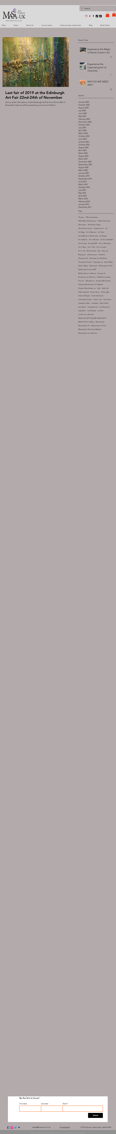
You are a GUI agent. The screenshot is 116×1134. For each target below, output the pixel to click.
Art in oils (81, 251)
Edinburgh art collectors (87, 273)
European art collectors (87, 277)
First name (23, 1104)
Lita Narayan (91, 310)
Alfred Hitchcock (104, 221)
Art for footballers (106, 239)
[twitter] (15, 1127)
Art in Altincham (105, 243)
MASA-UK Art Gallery (86, 322)
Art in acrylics (101, 247)
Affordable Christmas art (87, 221)
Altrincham (82, 225)
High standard (83, 292)
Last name (44, 1104)
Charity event (92, 254)
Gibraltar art (89, 281)
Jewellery (94, 303)
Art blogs (103, 236)
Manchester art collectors (87, 333)
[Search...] (97, 8)
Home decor (95, 292)
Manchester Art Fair (98, 326)
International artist (85, 299)
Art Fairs (101, 232)
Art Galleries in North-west (88, 236)
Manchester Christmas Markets (89, 329)
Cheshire (101, 254)
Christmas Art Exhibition (98, 258)
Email (65, 1104)
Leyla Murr (82, 310)
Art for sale (82, 243)
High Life (105, 288)
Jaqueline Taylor (84, 303)
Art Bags (81, 232)
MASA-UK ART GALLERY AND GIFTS (92, 318)
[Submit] (95, 1115)
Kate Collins (104, 303)
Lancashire (82, 307)
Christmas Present (85, 262)
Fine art (81, 281)
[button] (107, 14)
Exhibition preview (104, 277)
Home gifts (105, 292)
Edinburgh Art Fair (106, 266)
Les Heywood (104, 307)
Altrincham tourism (85, 228)
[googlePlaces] (93, 16)
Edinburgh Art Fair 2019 (87, 269)
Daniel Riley (108, 262)
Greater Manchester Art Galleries (90, 284)
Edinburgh (93, 266)
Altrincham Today (94, 225)
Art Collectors (91, 232)
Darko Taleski (83, 266)
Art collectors (94, 239)
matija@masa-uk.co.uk (41, 1127)
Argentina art (99, 228)
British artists (91, 251)
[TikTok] (97, 16)
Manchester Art (84, 326)
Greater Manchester (103, 281)
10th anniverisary (92, 217)
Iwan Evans (107, 299)
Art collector (82, 239)
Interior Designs (84, 296)
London (101, 310)
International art (97, 296)
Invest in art (97, 299)
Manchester (100, 322)
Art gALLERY (92, 243)
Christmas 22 (83, 258)
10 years (81, 217)
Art (106, 228)
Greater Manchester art (87, 288)
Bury (99, 251)
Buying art (82, 254)
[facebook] (90, 16)
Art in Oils (91, 247)
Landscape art (92, 307)
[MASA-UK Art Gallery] (86, 16)
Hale (98, 288)
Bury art (105, 251)
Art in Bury (82, 247)
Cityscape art (98, 262)
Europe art (102, 273)
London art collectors (86, 314)
